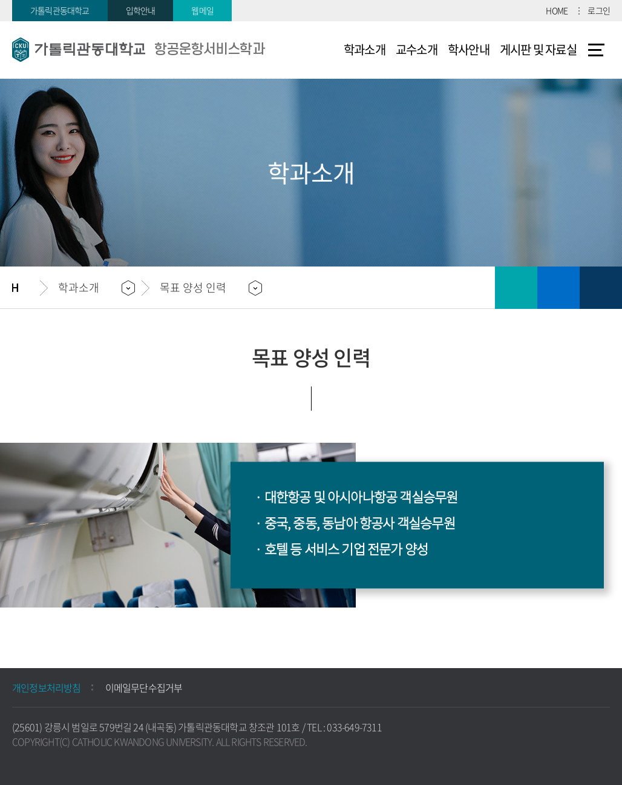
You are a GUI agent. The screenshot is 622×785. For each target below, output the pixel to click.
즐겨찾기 (558, 288)
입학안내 (141, 10)
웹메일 (202, 10)
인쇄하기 (516, 288)
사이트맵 (596, 50)
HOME (557, 10)
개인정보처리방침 (46, 687)
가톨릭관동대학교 (60, 10)
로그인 (599, 10)
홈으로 (26, 288)
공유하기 (601, 288)
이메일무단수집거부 (144, 687)
